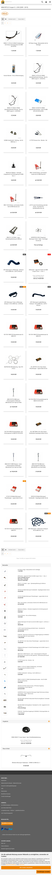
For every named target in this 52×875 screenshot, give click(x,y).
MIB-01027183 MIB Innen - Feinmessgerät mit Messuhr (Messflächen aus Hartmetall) (38, 465)
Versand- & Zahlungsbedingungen (8, 785)
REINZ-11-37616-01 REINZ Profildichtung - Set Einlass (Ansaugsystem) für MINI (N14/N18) (13, 45)
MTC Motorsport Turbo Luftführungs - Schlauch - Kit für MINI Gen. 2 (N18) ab (13, 303)
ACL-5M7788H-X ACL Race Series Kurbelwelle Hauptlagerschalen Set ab (38, 432)
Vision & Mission (5, 846)
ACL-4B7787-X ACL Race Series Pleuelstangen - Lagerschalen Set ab (38, 367)
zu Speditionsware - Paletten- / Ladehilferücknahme (12, 810)
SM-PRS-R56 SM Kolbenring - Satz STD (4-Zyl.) (13, 367)
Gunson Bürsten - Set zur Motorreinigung (13, 75)
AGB (2, 788)
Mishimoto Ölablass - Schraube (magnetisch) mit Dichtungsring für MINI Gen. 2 (13, 174)
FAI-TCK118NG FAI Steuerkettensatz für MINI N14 (38, 335)
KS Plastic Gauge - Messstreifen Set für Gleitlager (38, 44)
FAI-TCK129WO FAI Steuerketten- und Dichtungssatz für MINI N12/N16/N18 (13, 432)
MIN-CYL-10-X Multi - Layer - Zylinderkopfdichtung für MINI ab (14, 238)
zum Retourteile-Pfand (6, 807)
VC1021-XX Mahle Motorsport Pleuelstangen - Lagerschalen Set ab (13, 497)
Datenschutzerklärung (11, 864)
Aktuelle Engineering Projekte (7, 848)
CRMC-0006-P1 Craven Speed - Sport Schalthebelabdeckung (26, 737)
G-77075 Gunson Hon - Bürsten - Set (38, 140)
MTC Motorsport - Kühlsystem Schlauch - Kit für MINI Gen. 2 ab (38, 529)
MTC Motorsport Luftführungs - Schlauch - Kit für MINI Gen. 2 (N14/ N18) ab (13, 270)
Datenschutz (4, 791)
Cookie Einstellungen (6, 796)
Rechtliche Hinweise (5, 793)
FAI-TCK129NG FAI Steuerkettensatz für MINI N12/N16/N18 (38, 400)
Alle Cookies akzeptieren (26, 867)
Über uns (3, 843)
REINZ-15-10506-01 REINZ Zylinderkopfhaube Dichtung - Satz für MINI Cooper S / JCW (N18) (13, 109)
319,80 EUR (26, 765)
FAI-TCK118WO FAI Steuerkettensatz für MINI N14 (13, 335)
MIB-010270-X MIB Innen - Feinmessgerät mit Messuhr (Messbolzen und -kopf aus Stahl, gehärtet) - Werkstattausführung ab (13, 401)
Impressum (21, 864)
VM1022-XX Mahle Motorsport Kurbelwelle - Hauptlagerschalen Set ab (38, 497)
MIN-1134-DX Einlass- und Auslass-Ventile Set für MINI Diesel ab (38, 173)
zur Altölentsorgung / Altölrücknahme (9, 805)
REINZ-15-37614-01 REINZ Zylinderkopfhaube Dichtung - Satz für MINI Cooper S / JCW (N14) (38, 77)
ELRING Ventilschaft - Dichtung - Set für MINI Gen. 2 (13, 141)
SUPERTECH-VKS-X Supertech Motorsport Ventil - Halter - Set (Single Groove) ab (38, 239)
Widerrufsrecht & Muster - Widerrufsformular (11, 783)
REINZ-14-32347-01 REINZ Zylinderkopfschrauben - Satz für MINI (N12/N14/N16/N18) (38, 109)
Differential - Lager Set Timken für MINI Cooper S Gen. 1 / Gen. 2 (38, 270)
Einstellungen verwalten (43, 871)
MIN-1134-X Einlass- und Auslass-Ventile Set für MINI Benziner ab (13, 205)
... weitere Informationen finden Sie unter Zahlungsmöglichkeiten (15, 834)
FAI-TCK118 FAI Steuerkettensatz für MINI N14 (13, 529)
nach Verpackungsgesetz (7, 813)
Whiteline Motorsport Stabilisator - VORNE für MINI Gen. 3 (26, 762)
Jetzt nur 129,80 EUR (26, 742)
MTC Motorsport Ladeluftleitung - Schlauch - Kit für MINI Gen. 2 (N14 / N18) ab (38, 304)
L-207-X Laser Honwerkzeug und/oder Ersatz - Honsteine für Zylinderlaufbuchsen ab (38, 206)
